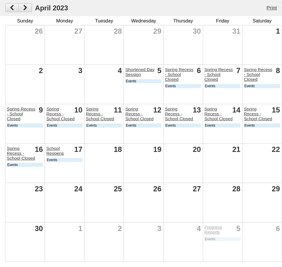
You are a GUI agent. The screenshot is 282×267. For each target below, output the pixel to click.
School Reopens (55, 151)
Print (271, 8)
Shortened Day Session (139, 72)
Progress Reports (213, 229)
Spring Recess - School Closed (179, 74)
